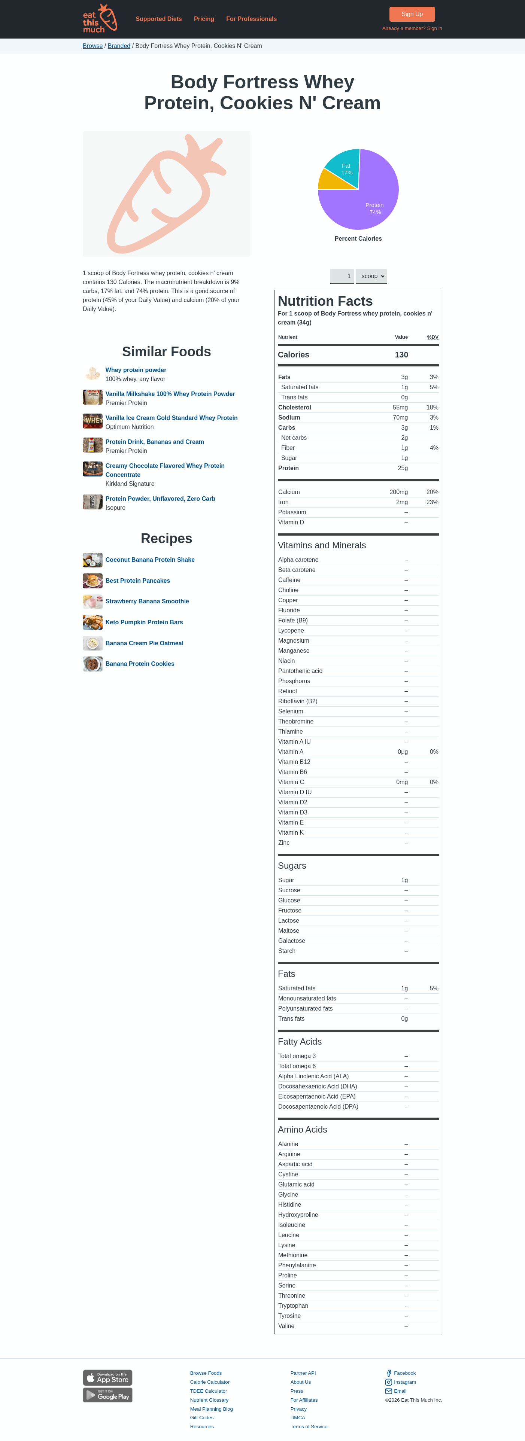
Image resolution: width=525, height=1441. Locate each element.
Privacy (299, 1409)
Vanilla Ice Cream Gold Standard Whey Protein (172, 418)
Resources (202, 1427)
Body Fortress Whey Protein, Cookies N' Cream (262, 92)
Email (395, 1391)
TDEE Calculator (208, 1391)
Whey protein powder (136, 370)
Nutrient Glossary (209, 1400)
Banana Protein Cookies (140, 663)
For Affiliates (304, 1400)
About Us (301, 1382)
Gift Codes (202, 1418)
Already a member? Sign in (412, 28)
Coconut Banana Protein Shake (150, 560)
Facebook (400, 1373)
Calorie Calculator (210, 1382)
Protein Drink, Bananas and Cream (155, 442)
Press (297, 1391)
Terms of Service (309, 1427)
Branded (119, 46)
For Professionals (251, 19)
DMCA (298, 1418)
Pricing (204, 19)
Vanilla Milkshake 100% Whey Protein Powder (170, 394)
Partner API (303, 1373)
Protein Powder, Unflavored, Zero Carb (160, 499)
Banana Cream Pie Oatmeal (144, 643)
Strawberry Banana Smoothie (147, 601)
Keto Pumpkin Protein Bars (144, 622)
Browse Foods (206, 1373)
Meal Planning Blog (211, 1409)
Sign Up (412, 14)
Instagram (400, 1382)
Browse (93, 46)
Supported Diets (159, 19)
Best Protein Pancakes (138, 580)
